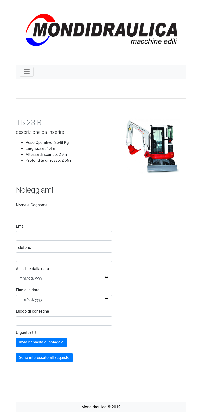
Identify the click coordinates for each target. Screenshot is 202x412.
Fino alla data (27, 290)
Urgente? (23, 332)
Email (21, 226)
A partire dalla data (32, 268)
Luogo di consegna (32, 311)
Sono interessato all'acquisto (44, 357)
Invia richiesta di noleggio (41, 342)
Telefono (23, 247)
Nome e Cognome (31, 205)
